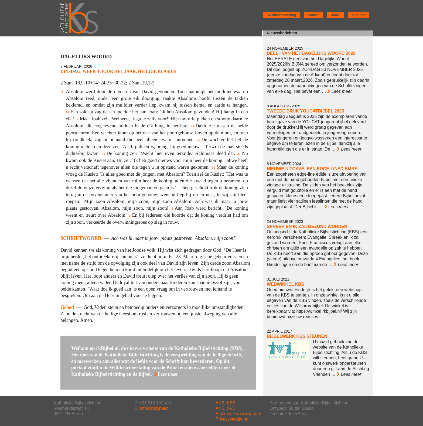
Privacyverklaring (232, 419)
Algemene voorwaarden (238, 413)
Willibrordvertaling (281, 15)
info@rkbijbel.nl (155, 408)
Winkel (313, 15)
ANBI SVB (226, 408)
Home (335, 15)
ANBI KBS (226, 403)
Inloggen (358, 15)
